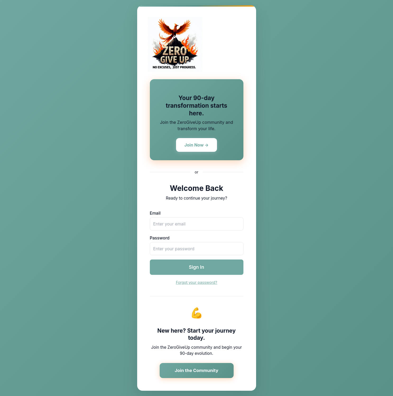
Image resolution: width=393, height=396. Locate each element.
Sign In (196, 267)
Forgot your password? (196, 282)
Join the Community (196, 370)
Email (155, 213)
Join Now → (196, 145)
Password (160, 238)
